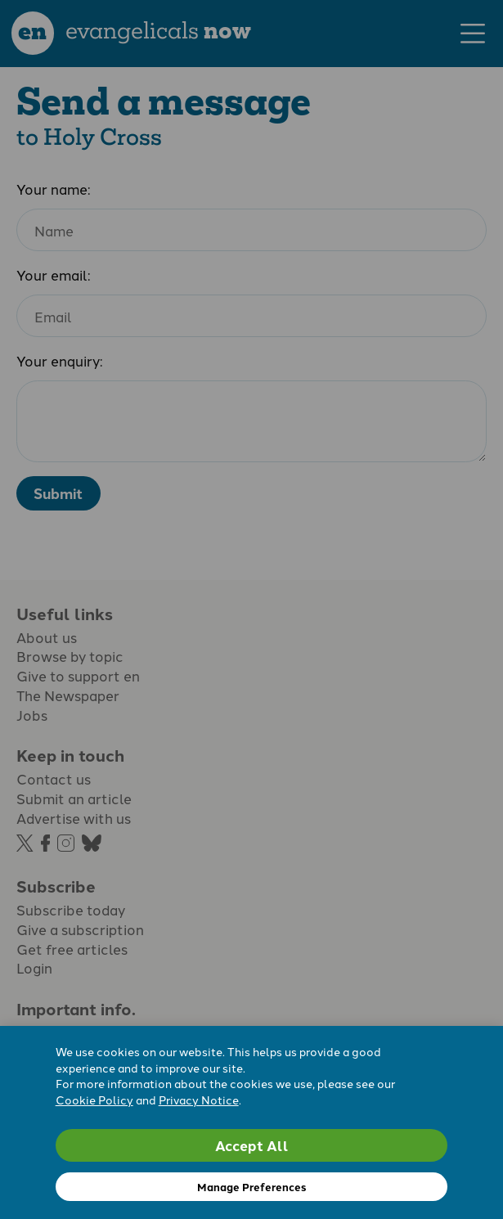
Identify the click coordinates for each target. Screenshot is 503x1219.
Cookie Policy (94, 1099)
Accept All (252, 1145)
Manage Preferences (251, 1186)
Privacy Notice (199, 1099)
